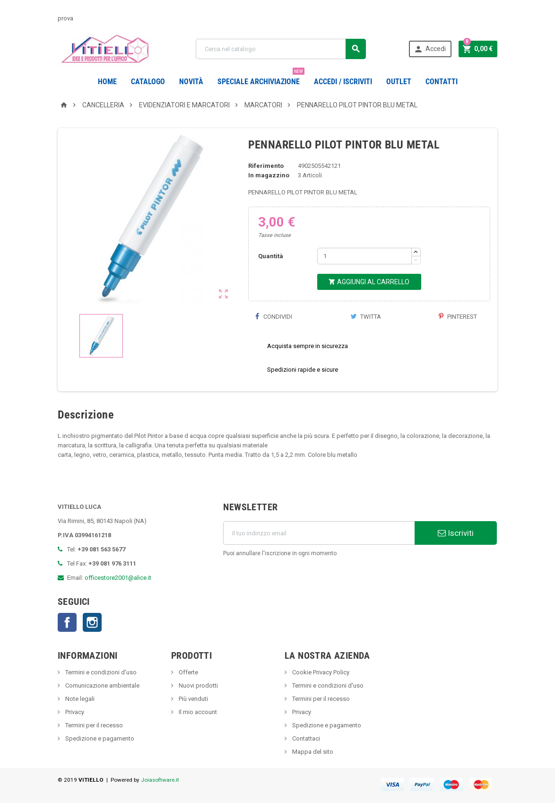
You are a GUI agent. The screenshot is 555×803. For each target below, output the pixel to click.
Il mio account (197, 712)
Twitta (365, 316)
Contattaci (305, 738)
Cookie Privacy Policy (320, 672)
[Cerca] (280, 49)
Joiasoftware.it (160, 780)
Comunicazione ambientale (101, 685)
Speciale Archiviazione (260, 78)
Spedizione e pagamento (99, 738)
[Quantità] (364, 256)
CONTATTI (441, 81)
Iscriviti (456, 533)
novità (191, 81)
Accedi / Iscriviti (343, 81)
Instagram (92, 622)
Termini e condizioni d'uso (100, 672)
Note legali (79, 698)
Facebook (67, 622)
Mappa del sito (312, 751)
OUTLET (398, 81)
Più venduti (192, 698)
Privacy (74, 712)
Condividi (273, 316)
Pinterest (458, 316)
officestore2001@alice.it (118, 577)
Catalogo (148, 81)
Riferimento (266, 165)
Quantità (270, 256)
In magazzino (268, 175)
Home (107, 81)
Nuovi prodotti (197, 685)
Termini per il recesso (93, 725)
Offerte (187, 672)
